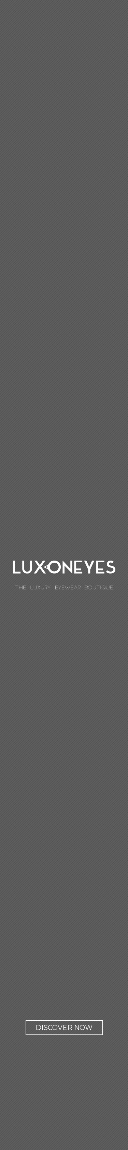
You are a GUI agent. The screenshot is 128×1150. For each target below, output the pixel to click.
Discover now (64, 1027)
